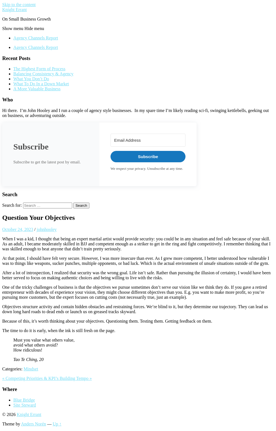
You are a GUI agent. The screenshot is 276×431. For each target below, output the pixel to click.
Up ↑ (57, 424)
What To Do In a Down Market (41, 83)
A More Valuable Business (37, 88)
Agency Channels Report (35, 38)
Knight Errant (14, 9)
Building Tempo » (76, 378)
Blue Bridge (24, 400)
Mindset (31, 369)
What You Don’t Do (31, 78)
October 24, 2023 (17, 229)
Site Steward (24, 405)
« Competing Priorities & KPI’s (31, 378)
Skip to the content (19, 4)
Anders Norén (33, 424)
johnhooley (47, 229)
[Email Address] (148, 140)
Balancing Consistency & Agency (43, 73)
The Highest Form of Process (39, 68)
